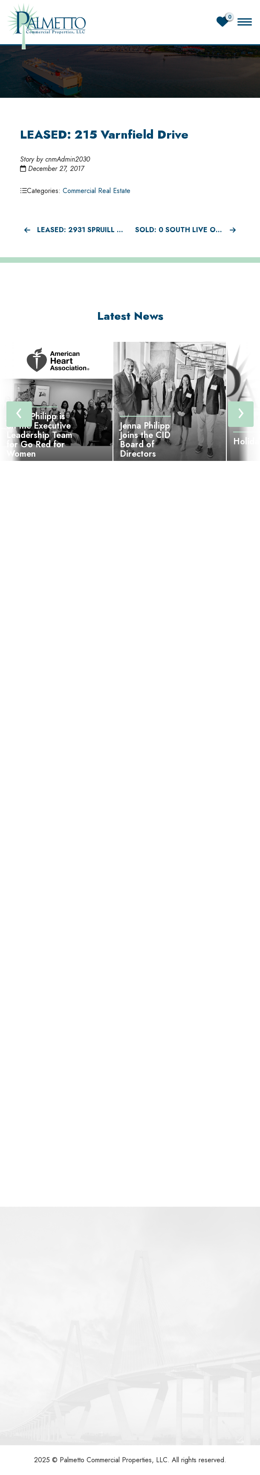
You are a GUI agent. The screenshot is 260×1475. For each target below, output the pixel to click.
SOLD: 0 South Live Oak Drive (187, 230)
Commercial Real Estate (96, 191)
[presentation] (19, 414)
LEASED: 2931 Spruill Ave (74, 230)
